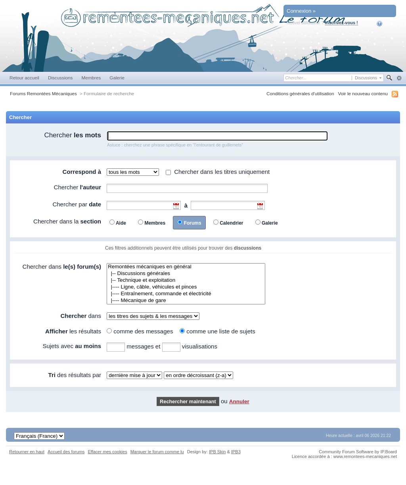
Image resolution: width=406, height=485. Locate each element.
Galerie (116, 77)
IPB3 (236, 451)
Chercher (72, 135)
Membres (91, 77)
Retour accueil (24, 77)
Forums (192, 223)
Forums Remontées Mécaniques (43, 93)
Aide (384, 23)
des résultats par (74, 374)
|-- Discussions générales (186, 273)
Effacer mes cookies (107, 451)
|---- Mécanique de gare (186, 300)
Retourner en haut (26, 451)
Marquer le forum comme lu (157, 451)
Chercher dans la (67, 221)
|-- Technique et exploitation (186, 280)
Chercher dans (62, 266)
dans (80, 315)
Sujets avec (71, 346)
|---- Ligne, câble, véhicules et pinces (186, 287)
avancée (399, 78)
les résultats (73, 331)
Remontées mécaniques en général (186, 267)
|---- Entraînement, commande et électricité (186, 294)
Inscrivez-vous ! (341, 22)
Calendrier (231, 223)
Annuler (239, 401)
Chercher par (76, 204)
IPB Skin (217, 451)
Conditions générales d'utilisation (300, 93)
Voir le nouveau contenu (363, 93)
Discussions (60, 77)
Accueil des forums (66, 451)
